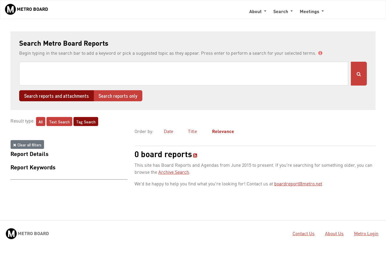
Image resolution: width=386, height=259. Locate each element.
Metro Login (366, 234)
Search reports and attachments (56, 96)
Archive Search (173, 172)
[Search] (183, 74)
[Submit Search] (359, 74)
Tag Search (86, 121)
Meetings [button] (310, 12)
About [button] (256, 12)
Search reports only (117, 96)
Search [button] (281, 12)
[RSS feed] (195, 156)
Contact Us (303, 234)
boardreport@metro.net (298, 184)
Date (168, 132)
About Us (334, 234)
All (41, 121)
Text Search (59, 121)
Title (192, 132)
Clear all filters (27, 144)
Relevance (223, 132)
